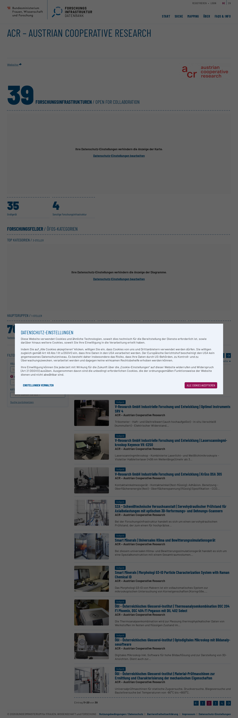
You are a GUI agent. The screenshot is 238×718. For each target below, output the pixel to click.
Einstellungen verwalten (38, 385)
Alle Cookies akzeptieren (201, 385)
